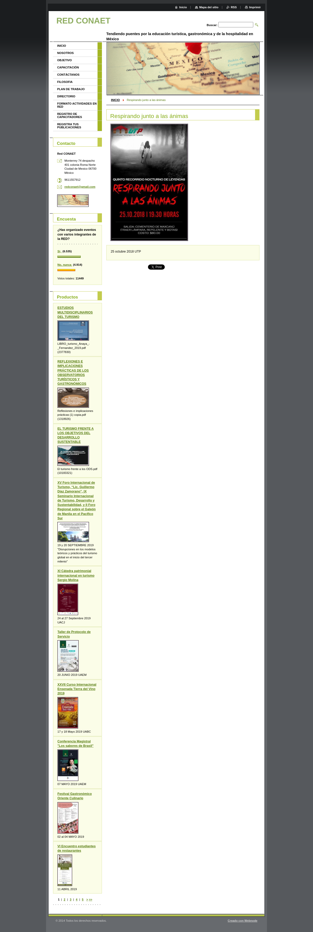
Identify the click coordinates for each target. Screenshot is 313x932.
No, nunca (64, 264)
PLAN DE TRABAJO (71, 89)
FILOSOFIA (65, 81)
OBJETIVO (64, 60)
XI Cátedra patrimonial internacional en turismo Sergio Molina (75, 575)
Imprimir (255, 7)
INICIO (115, 99)
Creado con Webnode (242, 920)
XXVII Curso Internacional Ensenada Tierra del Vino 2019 (76, 689)
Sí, (59, 251)
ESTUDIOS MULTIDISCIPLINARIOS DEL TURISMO (75, 312)
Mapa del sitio (208, 7)
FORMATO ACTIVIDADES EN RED (77, 105)
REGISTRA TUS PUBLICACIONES (69, 126)
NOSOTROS (65, 52)
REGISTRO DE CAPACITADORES (69, 115)
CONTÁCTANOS (68, 74)
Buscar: (212, 25)
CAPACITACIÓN (68, 67)
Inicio (183, 7)
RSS (234, 7)
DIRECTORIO (66, 96)
